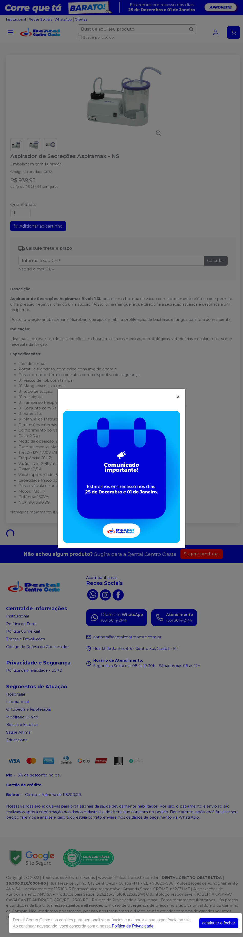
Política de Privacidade (133, 926)
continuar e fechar (218, 923)
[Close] (178, 397)
